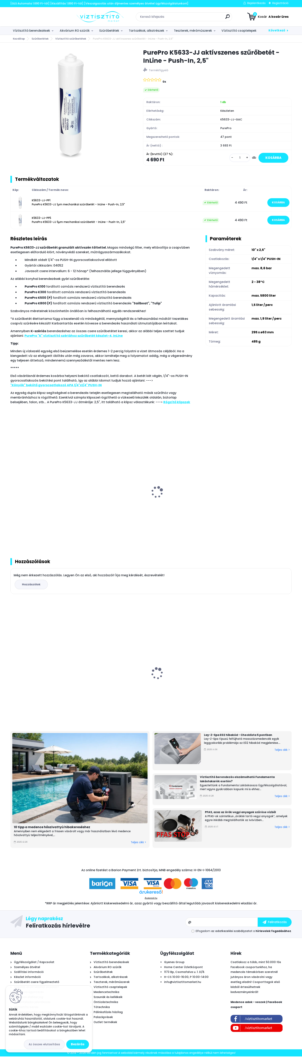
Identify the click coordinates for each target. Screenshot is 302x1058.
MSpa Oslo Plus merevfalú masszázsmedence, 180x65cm (107, 677)
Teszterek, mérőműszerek (193, 31)
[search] (194, 18)
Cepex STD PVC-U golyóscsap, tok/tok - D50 (185, 681)
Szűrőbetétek (109, 31)
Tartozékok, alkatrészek (146, 31)
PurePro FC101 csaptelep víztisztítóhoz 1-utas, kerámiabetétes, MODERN (43, 502)
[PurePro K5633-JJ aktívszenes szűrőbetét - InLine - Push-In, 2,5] (70, 106)
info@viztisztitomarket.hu (182, 983)
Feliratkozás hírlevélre (58, 927)
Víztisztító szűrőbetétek (70, 39)
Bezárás (77, 1044)
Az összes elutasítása (44, 1044)
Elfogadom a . (244, 932)
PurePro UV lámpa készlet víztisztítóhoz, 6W (185, 502)
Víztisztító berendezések (31, 31)
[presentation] (13, 489)
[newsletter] (274, 923)
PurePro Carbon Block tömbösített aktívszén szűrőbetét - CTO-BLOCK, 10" (255, 681)
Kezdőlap (19, 39)
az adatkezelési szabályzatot (231, 932)
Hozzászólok (32, 586)
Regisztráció (280, 3)
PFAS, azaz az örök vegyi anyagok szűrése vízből (240, 813)
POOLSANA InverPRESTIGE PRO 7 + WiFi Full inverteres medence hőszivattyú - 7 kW (44, 677)
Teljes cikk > (138, 844)
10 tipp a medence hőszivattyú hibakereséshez (52, 828)
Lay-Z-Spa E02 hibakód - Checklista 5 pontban (238, 736)
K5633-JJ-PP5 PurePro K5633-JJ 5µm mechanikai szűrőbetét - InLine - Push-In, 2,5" (78, 220)
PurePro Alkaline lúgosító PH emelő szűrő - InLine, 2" (256, 502)
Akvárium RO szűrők (75, 31)
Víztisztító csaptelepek (238, 31)
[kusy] (237, 158)
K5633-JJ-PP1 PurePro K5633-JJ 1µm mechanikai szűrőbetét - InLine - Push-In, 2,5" (78, 203)
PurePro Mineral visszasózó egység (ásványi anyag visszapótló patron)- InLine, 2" (112, 504)
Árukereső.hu (151, 899)
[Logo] (34, 16)
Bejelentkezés (256, 3)
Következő (276, 30)
